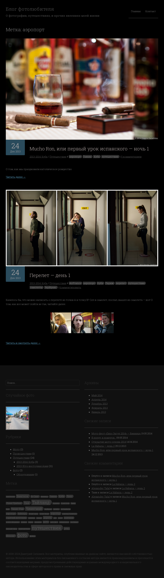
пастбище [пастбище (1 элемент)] (74, 522)
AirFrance (75, 283)
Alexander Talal (101, 488)
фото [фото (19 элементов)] (22, 535)
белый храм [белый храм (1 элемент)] (33, 514)
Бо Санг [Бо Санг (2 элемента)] (35, 496)
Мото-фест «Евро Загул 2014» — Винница (116, 433)
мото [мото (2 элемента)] (46, 522)
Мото (16, 449)
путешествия (110, 156)
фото (16, 470)
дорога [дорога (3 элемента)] (47, 517)
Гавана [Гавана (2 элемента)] (53, 496)
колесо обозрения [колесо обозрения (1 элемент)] (12, 522)
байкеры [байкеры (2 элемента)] (22, 513)
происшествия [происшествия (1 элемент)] (24, 529)
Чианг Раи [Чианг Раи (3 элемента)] (17, 508)
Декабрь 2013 (100, 403)
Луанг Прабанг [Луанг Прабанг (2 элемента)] (14, 503)
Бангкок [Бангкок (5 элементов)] (22, 496)
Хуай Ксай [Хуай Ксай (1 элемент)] (65, 503)
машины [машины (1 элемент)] (38, 522)
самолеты (36, 287)
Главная (136, 11)
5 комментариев (131, 156)
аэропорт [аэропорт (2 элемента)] (11, 513)
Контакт (150, 11)
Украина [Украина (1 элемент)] (56, 503)
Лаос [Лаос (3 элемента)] (69, 496)
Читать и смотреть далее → (23, 342)
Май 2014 (97, 395)
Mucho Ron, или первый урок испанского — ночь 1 (89, 148)
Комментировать (70, 287)
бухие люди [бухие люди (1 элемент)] (44, 514)
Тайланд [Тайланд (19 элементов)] (41, 502)
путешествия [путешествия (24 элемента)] (46, 528)
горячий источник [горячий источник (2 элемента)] (16, 517)
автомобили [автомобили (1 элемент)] (65, 509)
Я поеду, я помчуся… (104, 437)
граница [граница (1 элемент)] (31, 518)
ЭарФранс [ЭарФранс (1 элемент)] (48, 509)
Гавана (87, 156)
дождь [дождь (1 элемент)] (39, 518)
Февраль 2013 (100, 407)
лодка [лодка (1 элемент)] (30, 522)
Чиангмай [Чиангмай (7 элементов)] (34, 509)
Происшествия (22, 453)
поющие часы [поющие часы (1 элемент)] (11, 529)
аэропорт (75, 156)
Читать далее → (16, 176)
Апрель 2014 (99, 399)
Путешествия (58, 156)
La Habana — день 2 (103, 446)
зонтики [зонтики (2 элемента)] (68, 517)
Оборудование (25, 474)
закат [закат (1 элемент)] (60, 518)
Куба (97, 156)
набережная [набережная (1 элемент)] (64, 522)
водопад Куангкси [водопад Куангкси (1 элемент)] (69, 514)
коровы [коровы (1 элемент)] (24, 522)
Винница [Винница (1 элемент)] (44, 497)
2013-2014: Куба (38, 156)
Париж (109, 283)
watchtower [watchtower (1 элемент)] (10, 497)
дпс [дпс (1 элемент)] (55, 518)
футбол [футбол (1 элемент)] (32, 536)
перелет (121, 283)
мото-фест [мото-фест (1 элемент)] (54, 522)
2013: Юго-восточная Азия (32, 466)
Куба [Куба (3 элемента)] (61, 496)
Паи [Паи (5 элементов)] (26, 503)
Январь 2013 (99, 412)
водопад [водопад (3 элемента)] (55, 513)
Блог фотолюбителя (30, 9)
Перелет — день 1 (50, 275)
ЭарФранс (51, 287)
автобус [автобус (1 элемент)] (56, 509)
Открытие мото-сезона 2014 (109, 441)
